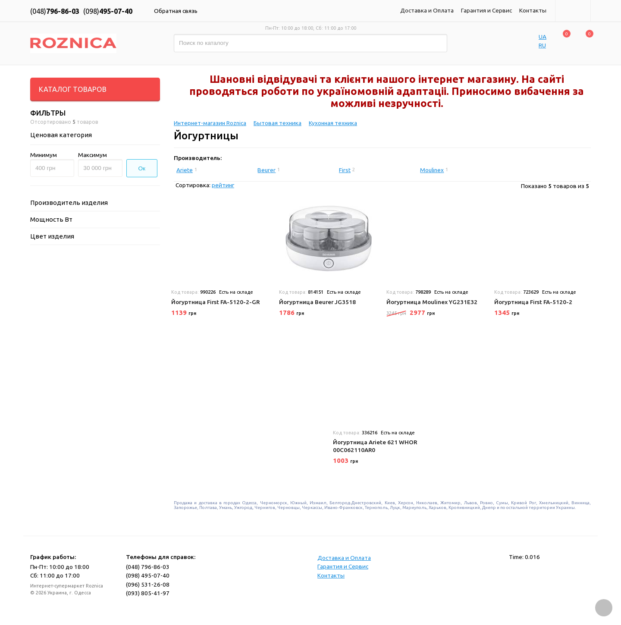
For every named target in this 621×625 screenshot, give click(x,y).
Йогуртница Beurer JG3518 (317, 301)
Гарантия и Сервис (486, 10)
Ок (142, 168)
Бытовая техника (277, 122)
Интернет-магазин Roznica (210, 122)
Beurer (266, 169)
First (345, 169)
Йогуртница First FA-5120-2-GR (215, 301)
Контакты (532, 10)
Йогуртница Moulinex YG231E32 (431, 301)
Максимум (92, 154)
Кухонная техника (333, 122)
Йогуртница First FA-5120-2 (533, 301)
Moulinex (432, 169)
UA (542, 36)
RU (542, 45)
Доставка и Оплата (427, 10)
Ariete (184, 169)
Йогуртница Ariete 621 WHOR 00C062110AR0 (375, 446)
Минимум (43, 154)
